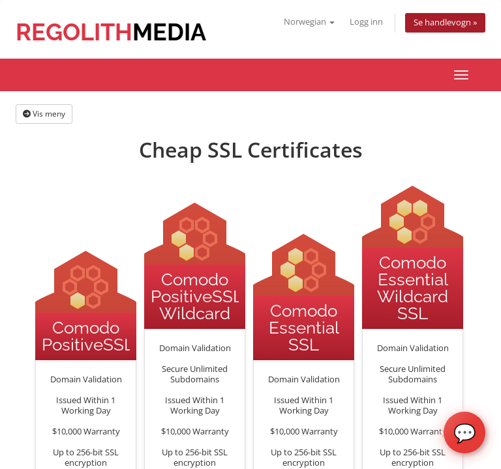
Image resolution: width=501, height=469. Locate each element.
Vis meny (44, 113)
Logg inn (366, 21)
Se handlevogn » (445, 22)
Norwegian (309, 21)
